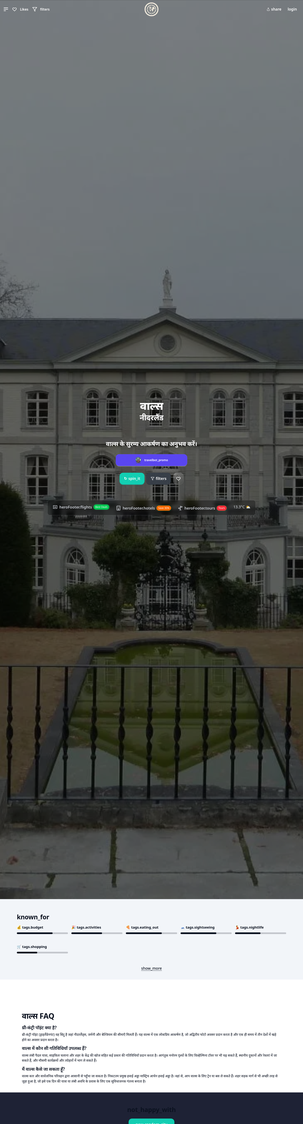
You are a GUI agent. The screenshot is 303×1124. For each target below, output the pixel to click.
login (292, 9)
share (274, 9)
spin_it (132, 479)
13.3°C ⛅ (241, 506)
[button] (6, 9)
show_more (151, 968)
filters (158, 478)
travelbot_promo (156, 460)
